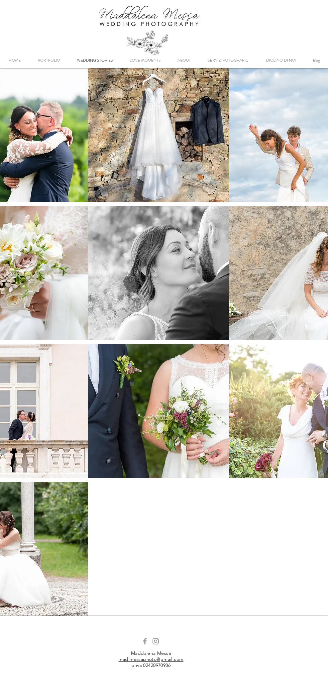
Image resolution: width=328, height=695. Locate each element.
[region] (158, 135)
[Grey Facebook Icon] (145, 641)
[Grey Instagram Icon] (155, 641)
